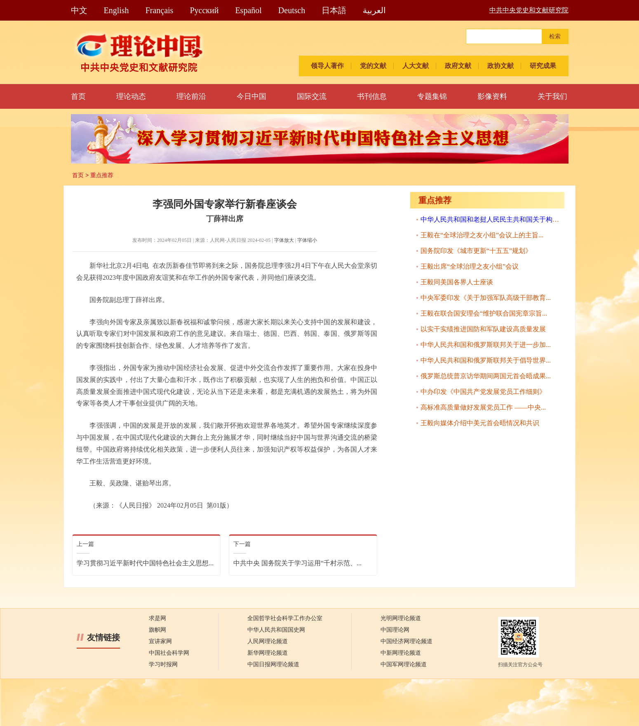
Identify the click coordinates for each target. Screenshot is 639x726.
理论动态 (131, 96)
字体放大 (284, 240)
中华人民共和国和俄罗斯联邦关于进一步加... (486, 344)
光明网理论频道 (401, 618)
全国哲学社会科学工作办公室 (284, 618)
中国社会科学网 (169, 653)
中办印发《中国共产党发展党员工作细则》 (483, 391)
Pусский (204, 10)
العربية (374, 10)
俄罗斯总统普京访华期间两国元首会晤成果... (486, 375)
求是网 (157, 618)
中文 (79, 10)
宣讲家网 (160, 641)
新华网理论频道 (267, 653)
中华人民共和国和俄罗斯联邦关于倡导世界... (486, 360)
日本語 (334, 10)
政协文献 (500, 65)
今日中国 (251, 96)
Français (160, 10)
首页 (78, 96)
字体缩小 (307, 240)
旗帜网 (157, 630)
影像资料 (492, 96)
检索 (555, 36)
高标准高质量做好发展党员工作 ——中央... (483, 407)
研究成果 (543, 65)
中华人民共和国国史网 (276, 630)
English (116, 10)
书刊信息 (372, 96)
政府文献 (458, 65)
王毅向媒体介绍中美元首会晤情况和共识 (480, 422)
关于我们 (552, 96)
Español (248, 10)
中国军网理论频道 (404, 664)
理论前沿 (191, 96)
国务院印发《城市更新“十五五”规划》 (476, 250)
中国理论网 (395, 630)
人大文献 (415, 65)
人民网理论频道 (267, 641)
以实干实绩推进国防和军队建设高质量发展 (483, 329)
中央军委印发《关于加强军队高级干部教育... (486, 297)
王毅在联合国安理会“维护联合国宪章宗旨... (484, 313)
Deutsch (291, 10)
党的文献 (373, 65)
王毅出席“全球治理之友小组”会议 (470, 266)
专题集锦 (432, 96)
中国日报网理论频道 (273, 664)
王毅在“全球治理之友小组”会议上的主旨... (482, 235)
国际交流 (312, 96)
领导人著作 (327, 65)
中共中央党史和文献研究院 (529, 10)
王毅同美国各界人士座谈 (457, 282)
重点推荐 (101, 175)
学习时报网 (163, 664)
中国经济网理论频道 (406, 641)
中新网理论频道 (401, 653)
